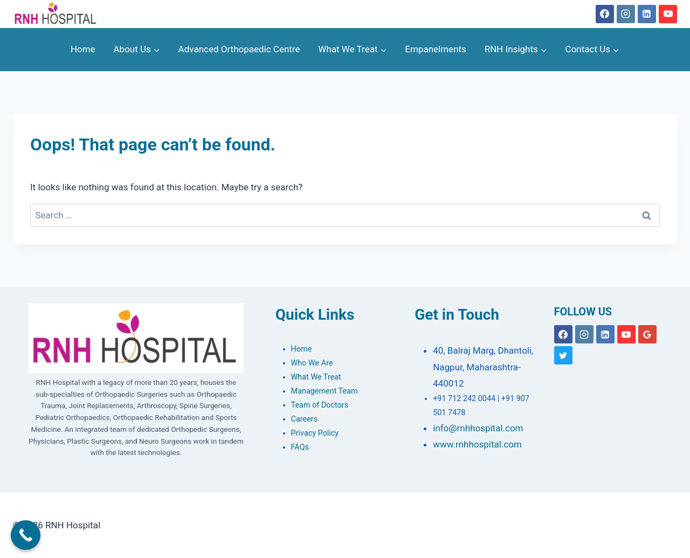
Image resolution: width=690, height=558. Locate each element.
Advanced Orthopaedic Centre (239, 49)
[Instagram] (626, 14)
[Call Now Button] (25, 535)
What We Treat (316, 377)
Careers (304, 419)
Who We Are (312, 363)
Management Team (324, 391)
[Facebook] (605, 14)
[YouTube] (668, 14)
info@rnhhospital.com (478, 428)
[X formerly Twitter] (563, 355)
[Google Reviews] (647, 334)
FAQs (300, 447)
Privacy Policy (315, 433)
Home (83, 49)
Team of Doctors (320, 405)
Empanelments (435, 49)
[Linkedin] (647, 14)
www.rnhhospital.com (477, 444)
